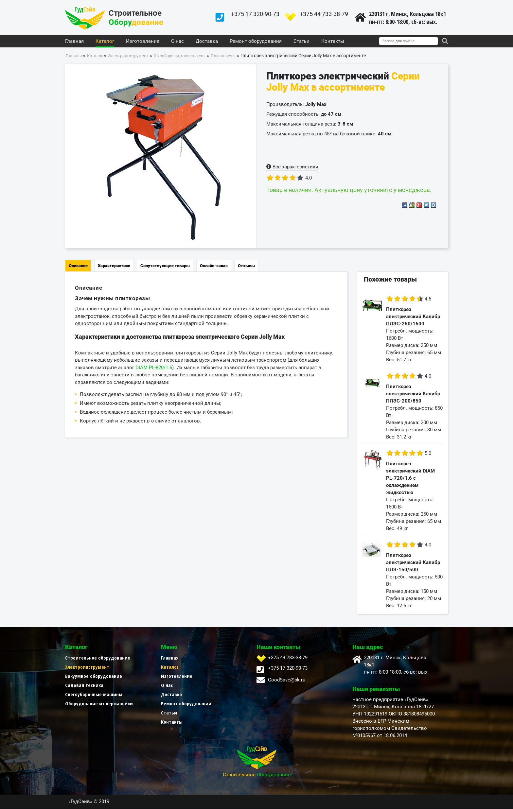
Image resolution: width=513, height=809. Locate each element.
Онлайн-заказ (214, 266)
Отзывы (246, 266)
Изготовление (142, 41)
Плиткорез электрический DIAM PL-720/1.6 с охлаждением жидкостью (410, 478)
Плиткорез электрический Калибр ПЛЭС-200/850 (413, 394)
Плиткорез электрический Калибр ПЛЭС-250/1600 (413, 317)
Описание (78, 266)
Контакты (332, 41)
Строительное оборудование (97, 658)
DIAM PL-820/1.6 (153, 367)
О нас (177, 41)
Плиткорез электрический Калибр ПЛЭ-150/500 (413, 563)
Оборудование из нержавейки (99, 703)
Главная (74, 41)
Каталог (105, 41)
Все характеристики (292, 167)
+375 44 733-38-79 (324, 13)
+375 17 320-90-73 (255, 13)
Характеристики (114, 266)
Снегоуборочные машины (93, 694)
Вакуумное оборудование (93, 676)
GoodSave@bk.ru (286, 680)
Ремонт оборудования (256, 41)
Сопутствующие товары (165, 266)
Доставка (207, 41)
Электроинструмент (87, 667)
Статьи (301, 41)
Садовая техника (84, 685)
